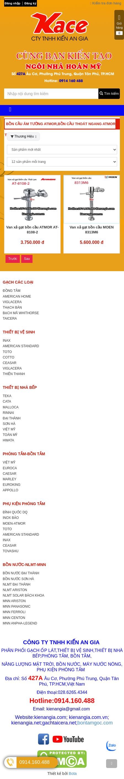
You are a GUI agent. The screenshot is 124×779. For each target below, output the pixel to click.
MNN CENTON (14, 618)
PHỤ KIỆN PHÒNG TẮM (24, 504)
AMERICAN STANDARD (21, 346)
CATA (7, 401)
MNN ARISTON (14, 601)
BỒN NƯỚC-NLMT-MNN (24, 564)
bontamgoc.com (95, 723)
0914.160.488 (34, 762)
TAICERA (10, 318)
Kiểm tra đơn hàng (105, 3)
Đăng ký (30, 3)
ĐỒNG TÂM (11, 291)
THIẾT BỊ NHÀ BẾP (20, 387)
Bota (73, 773)
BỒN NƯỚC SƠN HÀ (18, 579)
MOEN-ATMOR (14, 523)
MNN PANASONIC (16, 606)
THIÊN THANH (14, 374)
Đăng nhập (12, 3)
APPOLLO (10, 490)
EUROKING (11, 485)
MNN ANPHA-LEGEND (20, 623)
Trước (12, 259)
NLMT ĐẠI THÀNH (16, 584)
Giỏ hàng (119, 25)
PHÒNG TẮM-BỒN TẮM (24, 454)
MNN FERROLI (14, 612)
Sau (27, 259)
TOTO (7, 352)
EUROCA (10, 468)
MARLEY (9, 479)
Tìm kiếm (109, 93)
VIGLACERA (12, 302)
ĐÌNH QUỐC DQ (15, 512)
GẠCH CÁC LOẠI (18, 282)
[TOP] (111, 763)
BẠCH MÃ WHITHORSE (21, 313)
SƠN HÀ (9, 424)
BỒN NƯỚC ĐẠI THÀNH (21, 573)
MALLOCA (10, 407)
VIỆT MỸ (9, 429)
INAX (6, 341)
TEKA (7, 396)
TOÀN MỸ (10, 435)
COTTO (8, 357)
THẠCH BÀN (12, 307)
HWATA (8, 440)
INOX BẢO (11, 518)
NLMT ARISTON (15, 590)
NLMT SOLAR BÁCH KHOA (23, 595)
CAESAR (9, 474)
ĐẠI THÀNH (11, 418)
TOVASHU (10, 551)
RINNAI (8, 413)
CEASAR (9, 363)
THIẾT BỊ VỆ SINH (19, 332)
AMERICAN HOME (17, 296)
